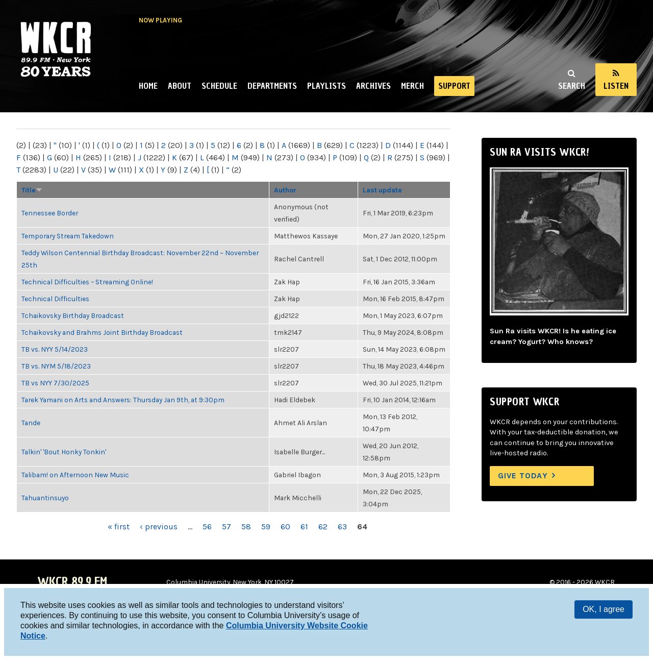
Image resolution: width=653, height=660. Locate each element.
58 (246, 526)
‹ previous (159, 526)
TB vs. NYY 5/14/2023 (54, 349)
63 (342, 526)
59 (265, 526)
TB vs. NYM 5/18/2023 (56, 366)
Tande (30, 423)
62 (323, 526)
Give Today (523, 475)
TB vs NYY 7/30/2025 (55, 383)
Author (285, 190)
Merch (412, 85)
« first (119, 526)
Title (31, 190)
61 (304, 526)
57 (226, 526)
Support (454, 85)
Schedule (219, 85)
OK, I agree (603, 609)
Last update (382, 190)
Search (571, 85)
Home (148, 85)
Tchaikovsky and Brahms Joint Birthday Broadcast (102, 332)
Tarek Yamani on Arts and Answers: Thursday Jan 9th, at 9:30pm (122, 400)
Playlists (326, 85)
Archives (373, 85)
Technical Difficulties (55, 299)
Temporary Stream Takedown (67, 236)
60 (285, 526)
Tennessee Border (49, 213)
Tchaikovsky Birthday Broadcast (72, 315)
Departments (272, 85)
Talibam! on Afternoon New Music (75, 475)
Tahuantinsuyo (45, 498)
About (179, 85)
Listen (616, 85)
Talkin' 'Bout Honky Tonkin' (63, 452)
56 (207, 526)
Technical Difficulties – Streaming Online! (87, 282)
